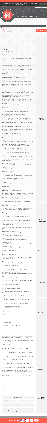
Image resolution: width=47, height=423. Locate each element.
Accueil (18, 19)
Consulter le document (19, 397)
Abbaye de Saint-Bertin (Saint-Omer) (42, 280)
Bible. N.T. (40, 219)
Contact (23, 416)
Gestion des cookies (43, 3)
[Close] (23, 4)
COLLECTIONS (24, 16)
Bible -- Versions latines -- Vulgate (42, 222)
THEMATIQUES (30, 16)
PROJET (18, 16)
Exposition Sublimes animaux (42, 283)
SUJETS (37, 16)
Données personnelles (33, 416)
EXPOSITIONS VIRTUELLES (43, 16)
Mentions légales (14, 416)
